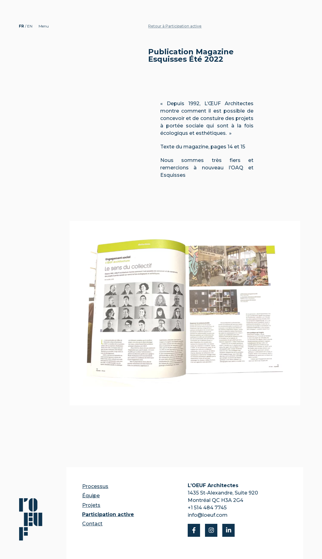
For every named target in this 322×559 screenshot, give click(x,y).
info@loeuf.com (208, 515)
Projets (91, 505)
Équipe (91, 496)
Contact (92, 524)
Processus (95, 486)
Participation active (108, 514)
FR (22, 26)
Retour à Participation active (175, 26)
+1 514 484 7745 (207, 508)
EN (29, 26)
